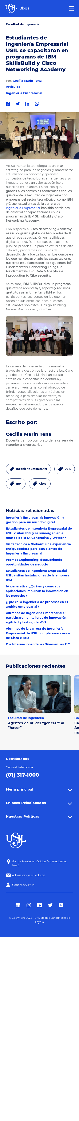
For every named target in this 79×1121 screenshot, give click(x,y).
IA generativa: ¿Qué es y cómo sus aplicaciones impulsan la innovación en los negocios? (37, 591)
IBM (18, 483)
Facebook (9, 104)
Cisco (43, 483)
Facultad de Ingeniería (22, 24)
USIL (68, 468)
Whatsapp (38, 104)
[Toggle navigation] (71, 8)
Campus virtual (23, 885)
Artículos (13, 87)
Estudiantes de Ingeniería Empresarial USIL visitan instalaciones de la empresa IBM (38, 575)
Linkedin (28, 104)
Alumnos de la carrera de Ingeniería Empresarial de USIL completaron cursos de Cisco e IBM (38, 633)
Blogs (24, 8)
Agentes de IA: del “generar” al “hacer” (36, 725)
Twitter (19, 104)
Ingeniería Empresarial (24, 93)
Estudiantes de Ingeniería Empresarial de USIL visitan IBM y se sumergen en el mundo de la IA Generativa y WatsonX (39, 533)
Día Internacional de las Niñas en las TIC (38, 644)
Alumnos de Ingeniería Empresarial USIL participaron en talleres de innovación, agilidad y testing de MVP (38, 617)
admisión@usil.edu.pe (28, 875)
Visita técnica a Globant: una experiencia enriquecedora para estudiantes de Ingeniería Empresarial (38, 548)
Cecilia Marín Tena (27, 81)
